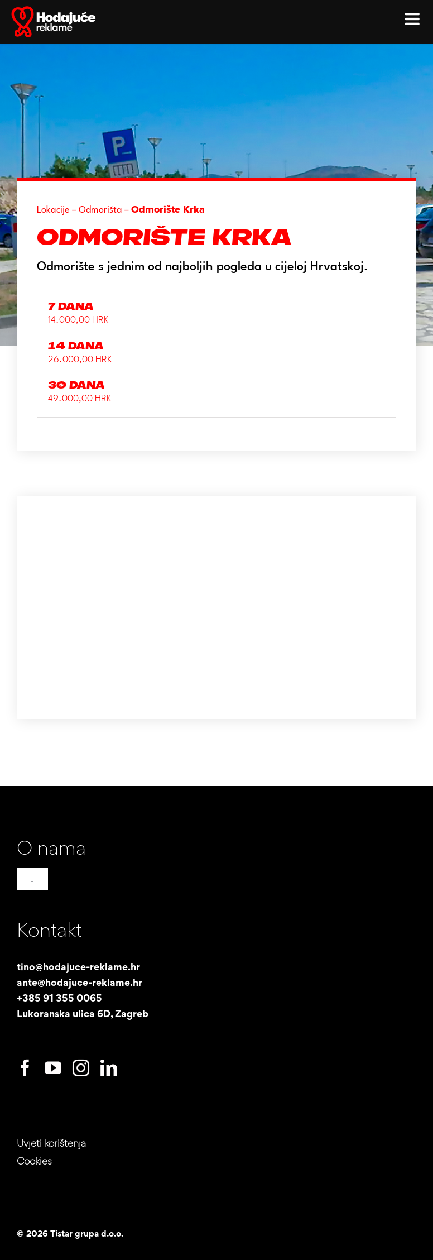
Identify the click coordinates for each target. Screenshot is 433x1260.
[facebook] (25, 1068)
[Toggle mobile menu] (413, 16)
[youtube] (53, 1068)
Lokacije (53, 210)
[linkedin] (108, 1068)
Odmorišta (100, 210)
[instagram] (81, 1068)
